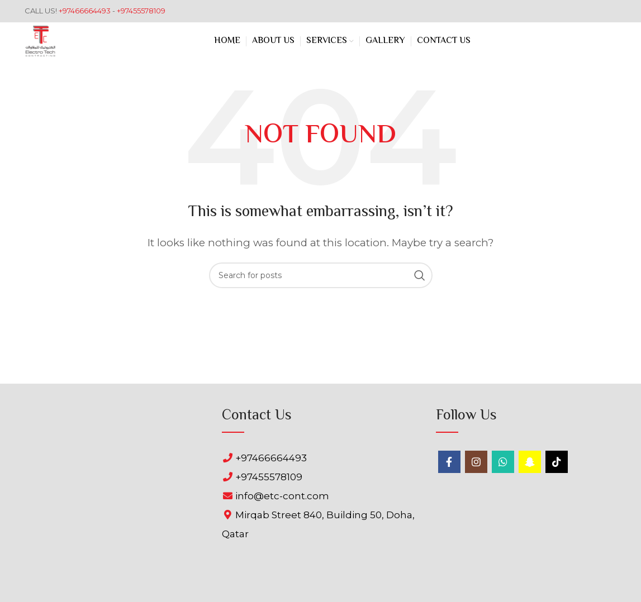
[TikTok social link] (556, 462)
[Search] (321, 275)
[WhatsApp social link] (503, 462)
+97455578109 (141, 10)
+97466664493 (85, 10)
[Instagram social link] (476, 462)
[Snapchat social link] (530, 462)
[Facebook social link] (449, 462)
